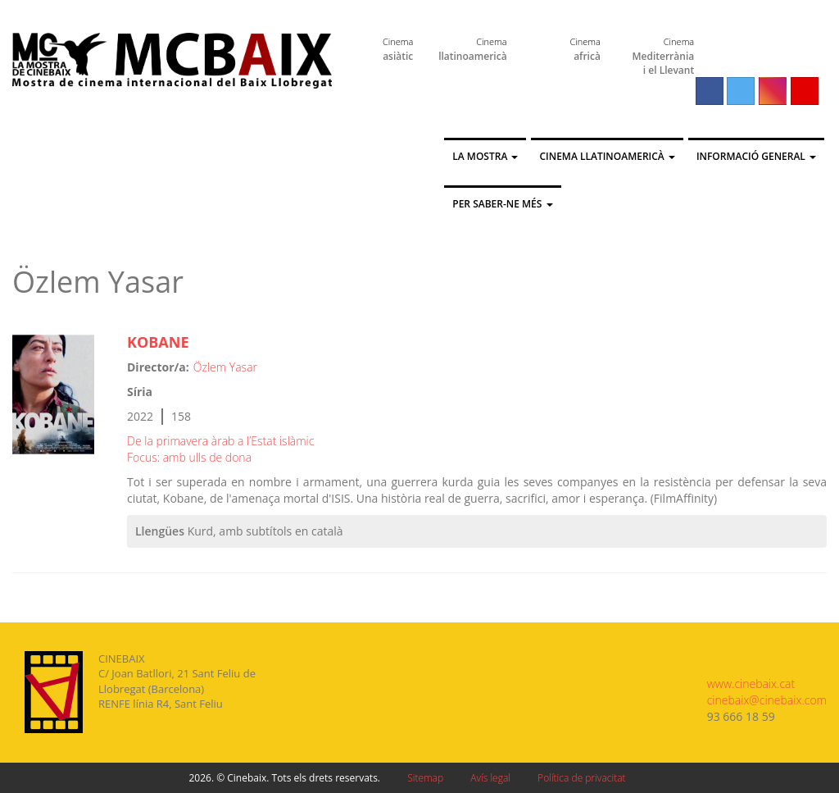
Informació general (756, 156)
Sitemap (425, 778)
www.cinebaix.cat (751, 683)
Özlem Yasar (225, 367)
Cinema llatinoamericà (606, 156)
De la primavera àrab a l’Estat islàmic (220, 441)
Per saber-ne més (502, 204)
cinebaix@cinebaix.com (767, 700)
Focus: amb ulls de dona (189, 457)
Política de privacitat (581, 778)
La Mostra (485, 156)
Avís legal (490, 778)
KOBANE (158, 342)
